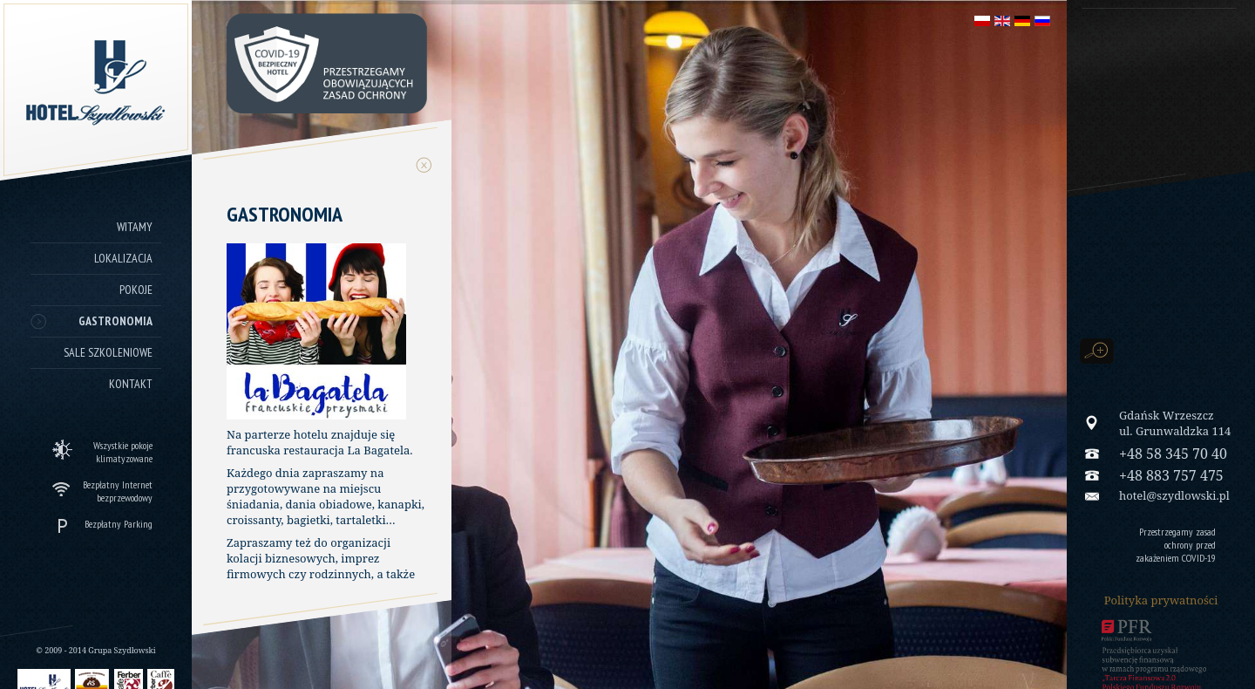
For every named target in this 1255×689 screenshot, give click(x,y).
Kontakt (131, 384)
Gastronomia (115, 321)
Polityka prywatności (1161, 600)
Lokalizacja (123, 258)
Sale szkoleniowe (108, 352)
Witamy (135, 227)
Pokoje (136, 289)
